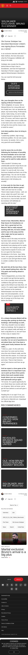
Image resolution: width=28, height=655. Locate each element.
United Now (21, 544)
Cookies (3, 633)
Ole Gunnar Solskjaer (18, 539)
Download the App (5, 612)
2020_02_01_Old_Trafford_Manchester (13, 534)
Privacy (3, 626)
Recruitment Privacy (6, 630)
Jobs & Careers (5, 623)
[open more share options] (15, 36)
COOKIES (14, 641)
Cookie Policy (15, 648)
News (4, 544)
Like (13, 529)
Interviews (5, 529)
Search (12, 544)
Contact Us (4, 619)
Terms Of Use (4, 637)
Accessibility (4, 616)
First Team (5, 539)
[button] (7, 5)
